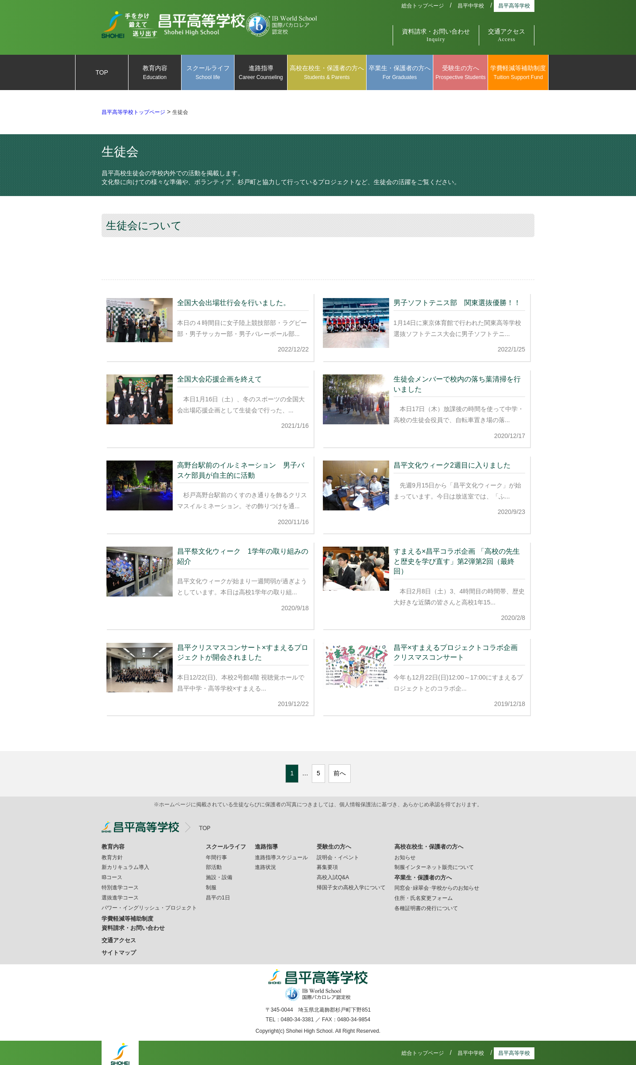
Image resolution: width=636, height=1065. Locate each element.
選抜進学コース (120, 895)
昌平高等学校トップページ (133, 112)
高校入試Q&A (333, 875)
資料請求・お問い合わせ (436, 35)
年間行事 (216, 855)
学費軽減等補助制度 (518, 73)
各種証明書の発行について (426, 906)
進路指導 (261, 73)
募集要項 (327, 864)
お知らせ (405, 855)
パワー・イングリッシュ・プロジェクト (149, 905)
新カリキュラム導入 (125, 864)
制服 (211, 885)
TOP (101, 72)
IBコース (112, 875)
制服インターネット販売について (434, 864)
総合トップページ (422, 6)
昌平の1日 (218, 895)
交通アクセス (506, 35)
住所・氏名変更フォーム (423, 895)
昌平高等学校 (514, 6)
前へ (339, 770)
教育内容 (155, 73)
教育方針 (112, 855)
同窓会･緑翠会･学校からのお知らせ (436, 885)
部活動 (214, 864)
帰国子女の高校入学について (351, 885)
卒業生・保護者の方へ (400, 73)
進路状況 (265, 864)
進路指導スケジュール (281, 855)
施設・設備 (219, 875)
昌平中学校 (471, 6)
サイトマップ (119, 950)
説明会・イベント (338, 855)
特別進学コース (120, 885)
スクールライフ (208, 73)
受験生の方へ (460, 73)
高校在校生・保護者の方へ (327, 73)
